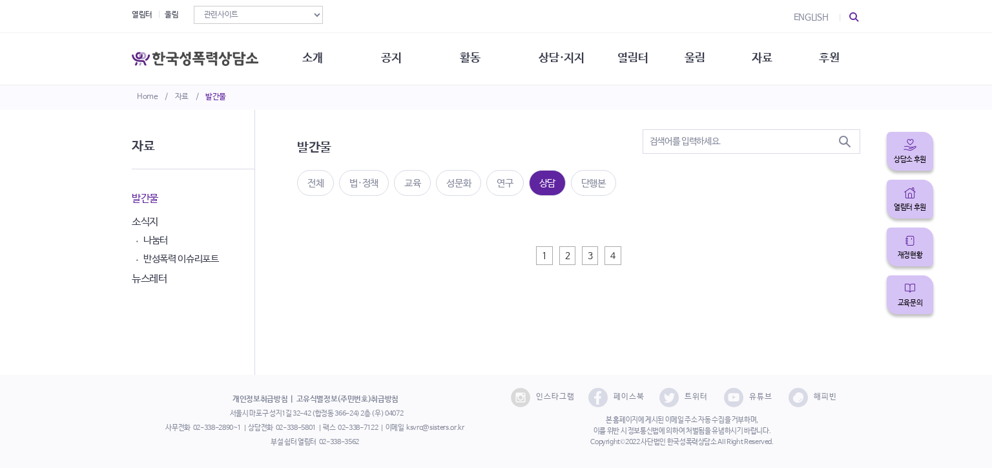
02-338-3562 (339, 442)
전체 (315, 183)
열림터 (142, 14)
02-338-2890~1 (217, 428)
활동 (470, 58)
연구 (505, 183)
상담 (547, 183)
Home (147, 96)
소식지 (145, 222)
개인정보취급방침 (259, 399)
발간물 (215, 96)
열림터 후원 (910, 207)
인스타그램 (543, 397)
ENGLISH (811, 17)
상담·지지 (561, 58)
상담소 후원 (910, 160)
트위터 (683, 397)
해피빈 (813, 397)
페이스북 (616, 397)
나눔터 (155, 240)
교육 (412, 183)
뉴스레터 (149, 279)
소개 (312, 58)
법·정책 (363, 183)
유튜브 (748, 397)
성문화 (458, 183)
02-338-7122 (358, 428)
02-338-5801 (296, 428)
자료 (182, 96)
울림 (171, 14)
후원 (829, 58)
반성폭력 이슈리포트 (181, 258)
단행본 (593, 183)
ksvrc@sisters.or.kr (435, 428)
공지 (391, 58)
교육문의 (910, 303)
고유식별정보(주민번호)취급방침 (347, 399)
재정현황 (910, 255)
